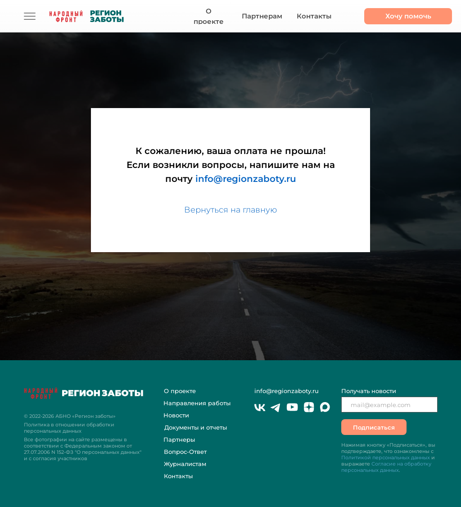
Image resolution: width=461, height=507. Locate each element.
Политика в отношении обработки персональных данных (69, 427)
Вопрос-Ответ (185, 451)
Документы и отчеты (195, 427)
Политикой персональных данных (385, 457)
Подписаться (374, 427)
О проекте (180, 390)
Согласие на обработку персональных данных (386, 467)
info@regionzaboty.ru (245, 178)
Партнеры (179, 439)
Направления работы (196, 403)
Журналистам (185, 463)
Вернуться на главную (230, 210)
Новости (176, 415)
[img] (30, 16)
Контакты (178, 476)
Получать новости (368, 390)
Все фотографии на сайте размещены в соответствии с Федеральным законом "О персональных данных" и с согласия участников (82, 449)
